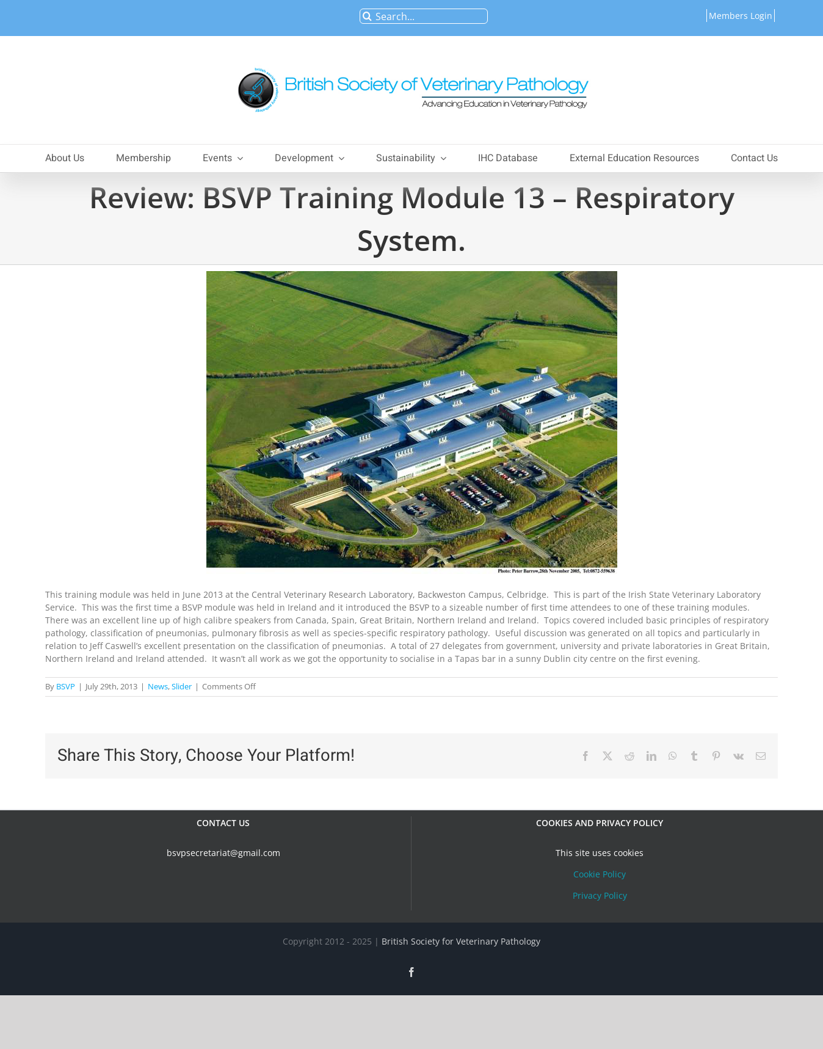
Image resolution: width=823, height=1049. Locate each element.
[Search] (367, 16)
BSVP (65, 686)
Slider (182, 686)
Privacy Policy (600, 895)
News (158, 686)
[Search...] (424, 16)
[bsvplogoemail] (411, 61)
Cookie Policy (599, 874)
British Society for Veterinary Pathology (461, 941)
